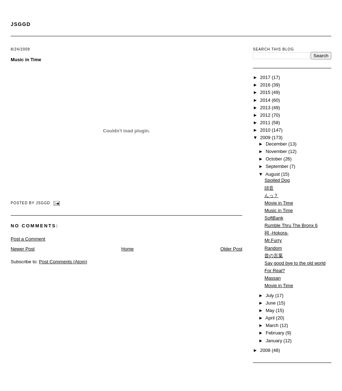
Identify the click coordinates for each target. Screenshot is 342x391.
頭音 (269, 188)
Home (127, 249)
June (271, 303)
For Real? (274, 270)
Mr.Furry (272, 240)
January (275, 340)
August (273, 174)
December (277, 144)
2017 (266, 77)
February (276, 332)
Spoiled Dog (277, 180)
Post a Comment (28, 239)
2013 (266, 107)
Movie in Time (278, 203)
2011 (266, 122)
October (275, 159)
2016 (266, 85)
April (270, 318)
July (270, 295)
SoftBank (273, 218)
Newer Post (23, 249)
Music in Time (26, 59)
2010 (266, 130)
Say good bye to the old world (294, 263)
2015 (266, 92)
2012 (266, 115)
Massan (272, 278)
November (277, 151)
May (271, 310)
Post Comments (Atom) (63, 261)
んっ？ (271, 195)
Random (273, 248)
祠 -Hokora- (276, 233)
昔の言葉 (273, 255)
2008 (266, 350)
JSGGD (21, 24)
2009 (266, 137)
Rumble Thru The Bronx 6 (290, 225)
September (278, 166)
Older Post (231, 249)
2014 (266, 100)
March (273, 325)
